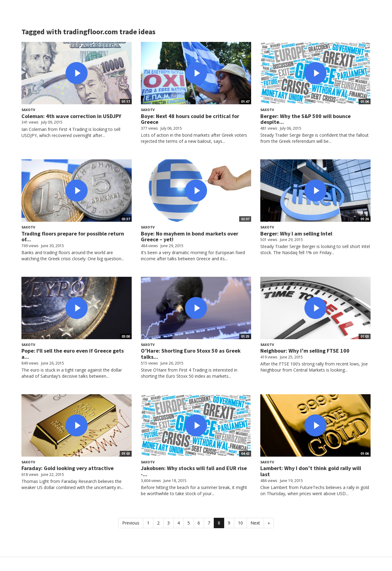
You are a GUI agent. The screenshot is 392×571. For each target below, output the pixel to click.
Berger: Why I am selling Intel (296, 233)
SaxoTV (28, 109)
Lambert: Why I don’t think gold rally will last (310, 471)
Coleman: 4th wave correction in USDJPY (71, 116)
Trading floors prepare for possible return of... (72, 236)
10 (240, 523)
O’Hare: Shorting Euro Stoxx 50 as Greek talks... (191, 353)
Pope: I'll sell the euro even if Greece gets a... (72, 353)
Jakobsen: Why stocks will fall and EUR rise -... (194, 471)
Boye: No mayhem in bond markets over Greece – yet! (189, 236)
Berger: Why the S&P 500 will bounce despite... (305, 119)
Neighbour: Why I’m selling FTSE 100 (304, 350)
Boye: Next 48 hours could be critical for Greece (190, 119)
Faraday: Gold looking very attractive (67, 468)
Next (255, 523)
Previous (130, 523)
